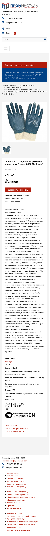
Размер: (8, 360)
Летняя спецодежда (15, 479)
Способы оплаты (11, 424)
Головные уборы (14, 501)
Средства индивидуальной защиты (21, 514)
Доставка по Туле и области (16, 426)
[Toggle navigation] (6, 49)
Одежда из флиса (14, 511)
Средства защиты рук (16, 517)
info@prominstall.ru (14, 22)
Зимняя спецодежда (15, 476)
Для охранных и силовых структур (21, 495)
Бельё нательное (14, 506)
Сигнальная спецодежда (17, 485)
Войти (8, 29)
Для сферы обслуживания (18, 492)
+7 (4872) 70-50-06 (14, 18)
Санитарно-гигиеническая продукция (22, 519)
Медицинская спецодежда (18, 489)
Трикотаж (11, 503)
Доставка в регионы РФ (14, 429)
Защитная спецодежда (16, 482)
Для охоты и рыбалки (16, 498)
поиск (6, 39)
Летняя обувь (12, 473)
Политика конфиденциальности (14, 459)
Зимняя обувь (13, 471)
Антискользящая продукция (18, 528)
